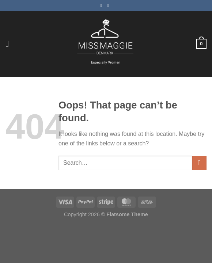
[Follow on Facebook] (102, 5)
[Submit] (199, 163)
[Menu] (9, 44)
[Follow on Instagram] (109, 5)
